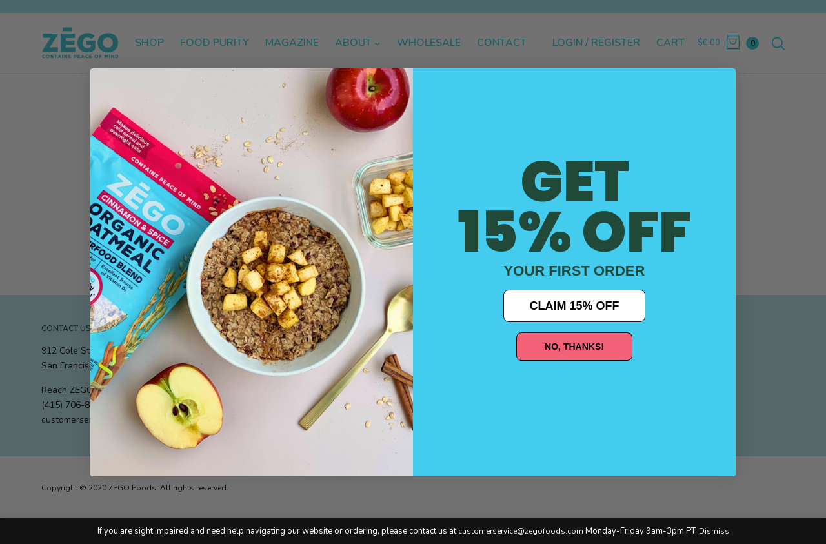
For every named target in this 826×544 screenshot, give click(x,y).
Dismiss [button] (714, 531)
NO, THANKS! (574, 346)
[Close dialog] (109, 87)
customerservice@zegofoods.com (520, 531)
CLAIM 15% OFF (574, 305)
